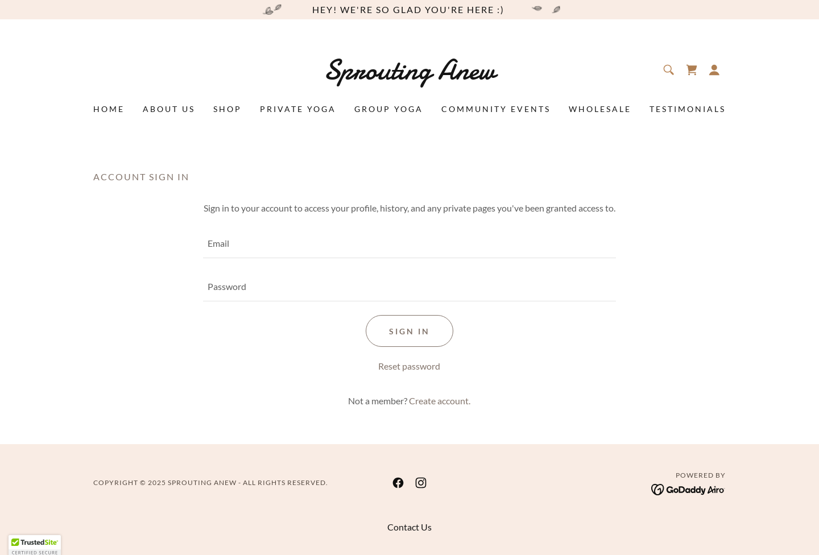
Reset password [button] (409, 366)
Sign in (409, 331)
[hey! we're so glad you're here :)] (409, 9)
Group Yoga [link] (388, 109)
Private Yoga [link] (298, 109)
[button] (714, 70)
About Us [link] (169, 109)
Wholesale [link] (600, 109)
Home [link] (109, 109)
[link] (409, 75)
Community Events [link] (496, 109)
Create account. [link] (439, 400)
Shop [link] (227, 109)
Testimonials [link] (688, 109)
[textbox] (409, 243)
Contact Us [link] (409, 526)
